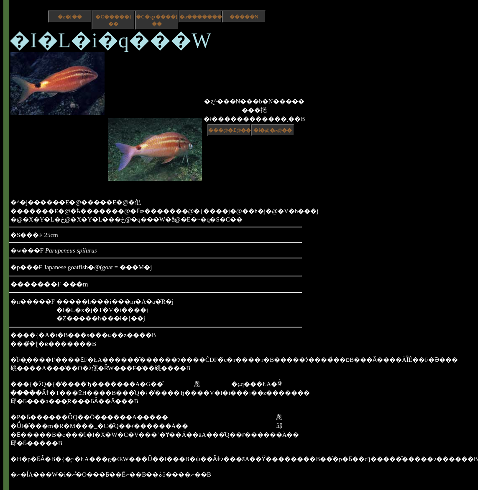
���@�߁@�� (229, 130)
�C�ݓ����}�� (156, 20)
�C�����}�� (113, 20)
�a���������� (200, 17)
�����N (244, 17)
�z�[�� (70, 17)
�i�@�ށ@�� (272, 130)
